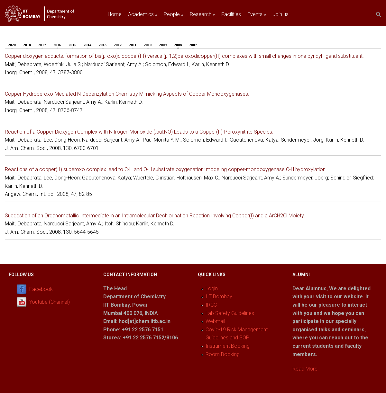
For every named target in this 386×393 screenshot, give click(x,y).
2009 (163, 45)
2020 (12, 45)
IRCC (211, 305)
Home (115, 14)
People (173, 14)
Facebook (41, 289)
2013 (102, 45)
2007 (193, 45)
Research (202, 14)
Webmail (215, 321)
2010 (148, 45)
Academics (142, 14)
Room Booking (223, 354)
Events (256, 14)
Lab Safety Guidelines (230, 313)
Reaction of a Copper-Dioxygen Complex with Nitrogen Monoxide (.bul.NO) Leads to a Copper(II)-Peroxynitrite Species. (139, 132)
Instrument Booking (228, 346)
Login (212, 288)
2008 (179, 44)
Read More (304, 369)
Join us (280, 14)
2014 (87, 45)
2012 (118, 45)
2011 (132, 45)
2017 (42, 45)
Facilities (231, 14)
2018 (27, 45)
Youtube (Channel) (49, 302)
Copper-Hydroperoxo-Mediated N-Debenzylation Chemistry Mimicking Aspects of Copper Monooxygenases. (127, 94)
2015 (72, 45)
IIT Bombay (219, 296)
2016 (57, 45)
